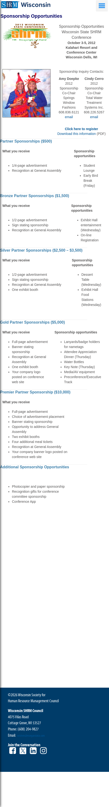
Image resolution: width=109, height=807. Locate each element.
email (69, 117)
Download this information (76, 134)
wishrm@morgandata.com (31, 736)
